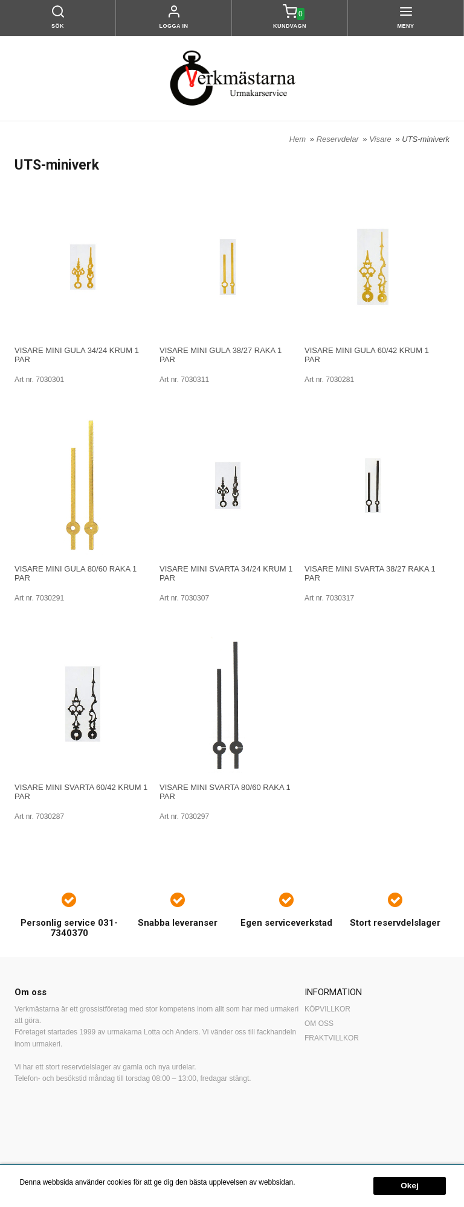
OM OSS (319, 1023)
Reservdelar (339, 139)
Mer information (322, 1183)
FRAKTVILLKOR (331, 1038)
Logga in (174, 26)
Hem (297, 139)
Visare (381, 139)
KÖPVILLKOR (327, 1009)
